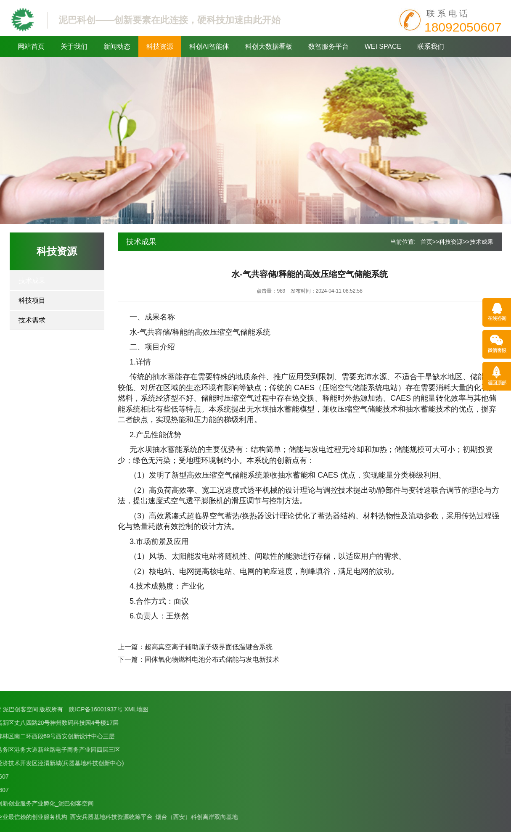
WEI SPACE (383, 46)
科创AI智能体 (209, 46)
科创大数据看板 (268, 46)
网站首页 (31, 46)
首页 (426, 241)
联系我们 (430, 46)
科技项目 (32, 300)
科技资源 (159, 46)
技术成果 (32, 280)
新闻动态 (116, 46)
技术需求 (32, 320)
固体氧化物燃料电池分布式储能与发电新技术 (212, 659)
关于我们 (74, 46)
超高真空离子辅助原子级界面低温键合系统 (209, 646)
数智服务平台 (328, 46)
